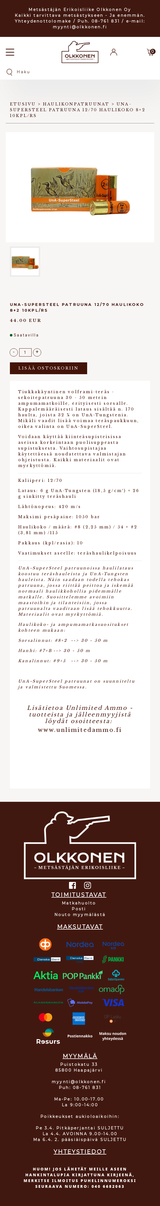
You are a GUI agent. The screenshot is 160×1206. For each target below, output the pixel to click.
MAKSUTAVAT (80, 926)
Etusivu (23, 104)
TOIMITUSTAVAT (78, 895)
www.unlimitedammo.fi (80, 730)
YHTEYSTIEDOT (80, 1151)
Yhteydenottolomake (43, 21)
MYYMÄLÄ (80, 1056)
